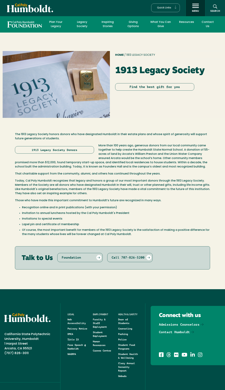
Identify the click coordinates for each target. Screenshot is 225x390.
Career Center (102, 350)
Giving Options (133, 24)
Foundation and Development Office (23, 24)
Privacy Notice (77, 328)
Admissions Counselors (179, 324)
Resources (186, 22)
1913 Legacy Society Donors (54, 150)
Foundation (71, 257)
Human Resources (99, 343)
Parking (123, 334)
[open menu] (195, 8)
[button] (165, 8)
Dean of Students (123, 321)
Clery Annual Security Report (126, 367)
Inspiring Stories (108, 24)
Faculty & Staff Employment (100, 323)
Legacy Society (82, 24)
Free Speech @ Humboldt (77, 347)
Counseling (125, 328)
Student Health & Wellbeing (128, 356)
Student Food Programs (126, 347)
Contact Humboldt (174, 332)
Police (122, 339)
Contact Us (208, 24)
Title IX (73, 339)
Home (119, 55)
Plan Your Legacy (55, 24)
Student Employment (100, 334)
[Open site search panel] (215, 8)
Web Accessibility (77, 321)
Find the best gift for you (155, 87)
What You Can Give (160, 24)
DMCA (70, 334)
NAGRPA (72, 354)
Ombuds (122, 376)
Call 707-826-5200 (128, 257)
